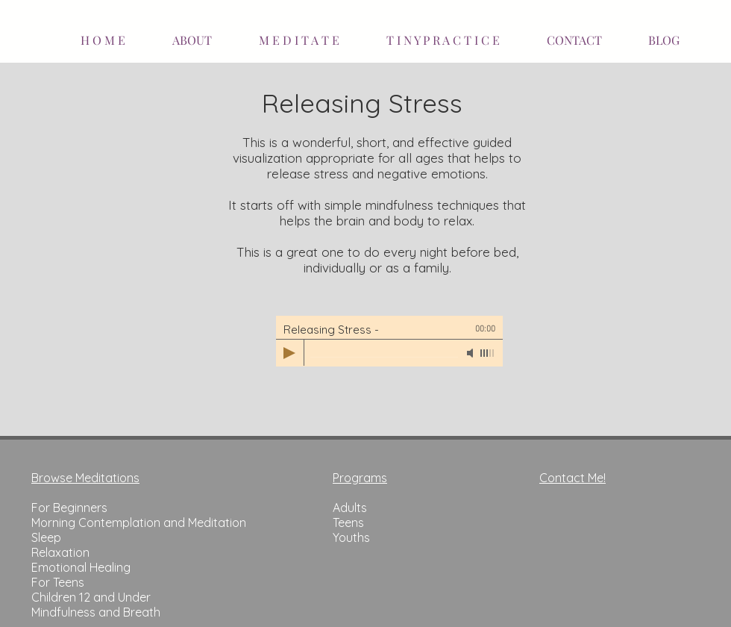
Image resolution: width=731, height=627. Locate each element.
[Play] (289, 353)
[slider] (487, 353)
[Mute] (471, 353)
